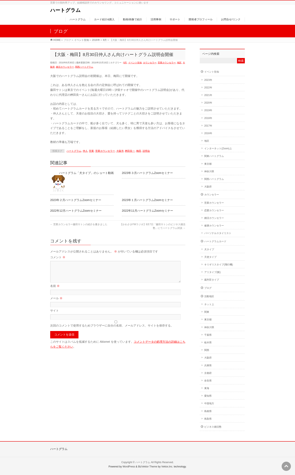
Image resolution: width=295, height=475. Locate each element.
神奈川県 (209, 171)
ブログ (208, 288)
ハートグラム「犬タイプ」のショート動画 (86, 173)
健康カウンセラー (214, 225)
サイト (54, 315)
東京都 (208, 163)
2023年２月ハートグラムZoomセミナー (75, 200)
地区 (179, 62)
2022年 (208, 87)
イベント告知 (135, 62)
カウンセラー (150, 62)
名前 (55, 290)
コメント (57, 257)
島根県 (208, 411)
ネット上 (209, 304)
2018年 (208, 118)
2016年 (208, 133)
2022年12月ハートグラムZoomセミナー (76, 210)
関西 (206, 350)
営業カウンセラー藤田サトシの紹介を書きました (78, 224)
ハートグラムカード (215, 241)
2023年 (208, 80)
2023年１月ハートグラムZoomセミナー (147, 200)
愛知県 (208, 395)
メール (56, 303)
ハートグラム (65, 10)
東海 (206, 388)
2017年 (208, 125)
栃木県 (208, 342)
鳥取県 (208, 418)
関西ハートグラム (84, 67)
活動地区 (209, 296)
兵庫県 (208, 365)
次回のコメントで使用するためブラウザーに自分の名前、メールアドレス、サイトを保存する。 (112, 330)
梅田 (138, 151)
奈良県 (208, 380)
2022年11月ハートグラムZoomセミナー (147, 210)
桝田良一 (130, 151)
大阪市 (120, 151)
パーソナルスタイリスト (217, 233)
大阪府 (208, 186)
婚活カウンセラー (65, 67)
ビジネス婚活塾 (212, 426)
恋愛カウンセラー (214, 210)
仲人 (85, 151)
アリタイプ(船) (212, 272)
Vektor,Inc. (167, 466)
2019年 (208, 110)
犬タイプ (209, 249)
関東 (206, 312)
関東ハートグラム (214, 156)
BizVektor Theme (147, 466)
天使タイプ (210, 257)
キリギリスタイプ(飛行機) (218, 264)
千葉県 (208, 334)
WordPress (129, 466)
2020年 (208, 102)
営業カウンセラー (167, 62)
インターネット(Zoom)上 (218, 148)
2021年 (208, 95)
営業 (91, 151)
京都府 (208, 373)
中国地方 (209, 403)
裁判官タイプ (211, 279)
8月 (125, 62)
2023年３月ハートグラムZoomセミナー (147, 173)
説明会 (146, 151)
